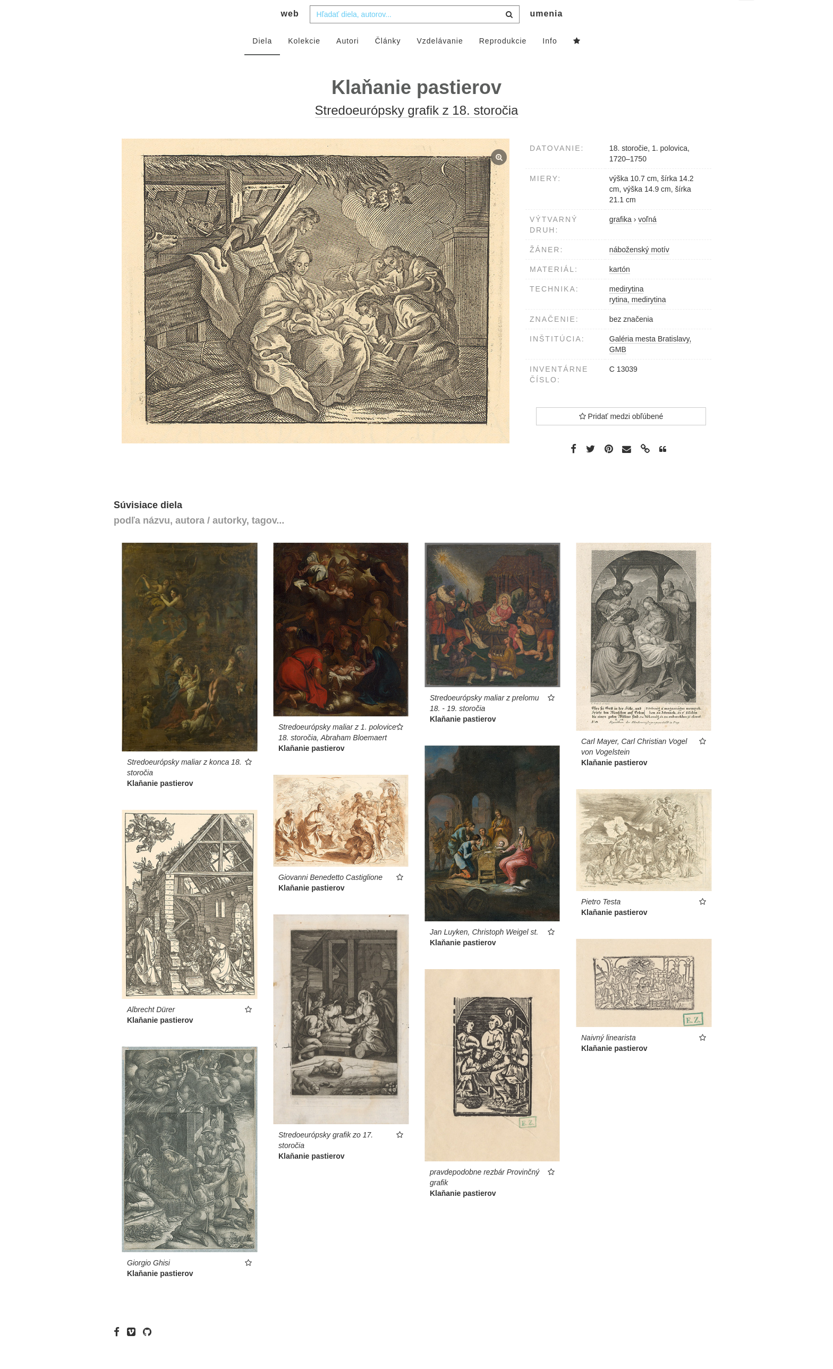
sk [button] (747, 16)
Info (549, 62)
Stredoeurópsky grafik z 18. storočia (416, 131)
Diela (262, 62)
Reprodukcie (503, 62)
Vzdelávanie (439, 62)
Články (388, 62)
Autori (347, 62)
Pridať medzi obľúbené (621, 437)
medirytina (626, 310)
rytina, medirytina (637, 320)
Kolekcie (304, 62)
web (290, 34)
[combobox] (415, 36)
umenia (546, 34)
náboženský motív (639, 271)
